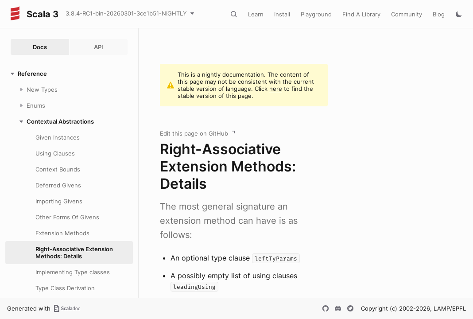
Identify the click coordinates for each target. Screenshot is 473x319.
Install (282, 14)
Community (406, 14)
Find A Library (361, 14)
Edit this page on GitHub (194, 133)
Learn (256, 14)
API (98, 47)
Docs (40, 47)
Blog (439, 14)
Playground (316, 14)
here (275, 88)
